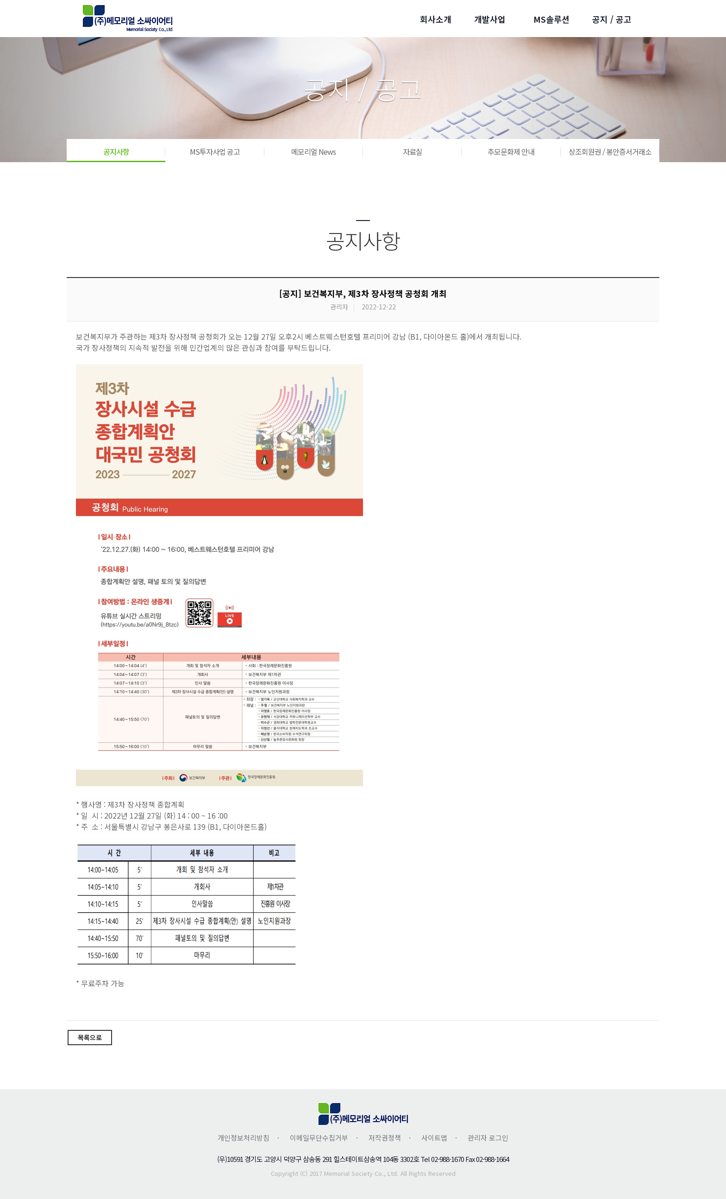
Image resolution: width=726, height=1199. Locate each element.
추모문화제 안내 (511, 151)
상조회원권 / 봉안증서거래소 (610, 151)
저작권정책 (385, 1137)
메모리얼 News (313, 151)
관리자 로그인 (488, 1137)
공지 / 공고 (612, 19)
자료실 (412, 151)
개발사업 (490, 19)
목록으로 (90, 1037)
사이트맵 (434, 1137)
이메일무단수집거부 (319, 1137)
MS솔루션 (551, 19)
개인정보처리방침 (243, 1137)
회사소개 (435, 19)
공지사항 (116, 151)
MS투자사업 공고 (215, 151)
